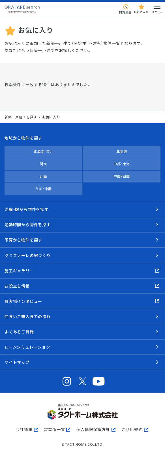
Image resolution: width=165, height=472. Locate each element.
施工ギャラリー (19, 270)
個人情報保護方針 (93, 429)
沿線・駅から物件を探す (27, 209)
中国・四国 (121, 176)
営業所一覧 (54, 429)
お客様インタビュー (23, 301)
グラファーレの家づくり (28, 255)
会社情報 (24, 429)
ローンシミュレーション (27, 347)
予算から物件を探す (23, 240)
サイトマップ (17, 362)
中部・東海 (121, 164)
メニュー (157, 8)
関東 (43, 164)
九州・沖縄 (43, 188)
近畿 (43, 176)
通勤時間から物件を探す (28, 224)
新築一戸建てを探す (21, 117)
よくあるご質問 (19, 331)
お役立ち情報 (17, 286)
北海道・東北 (43, 151)
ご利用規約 (132, 429)
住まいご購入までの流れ (28, 316)
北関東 (121, 151)
